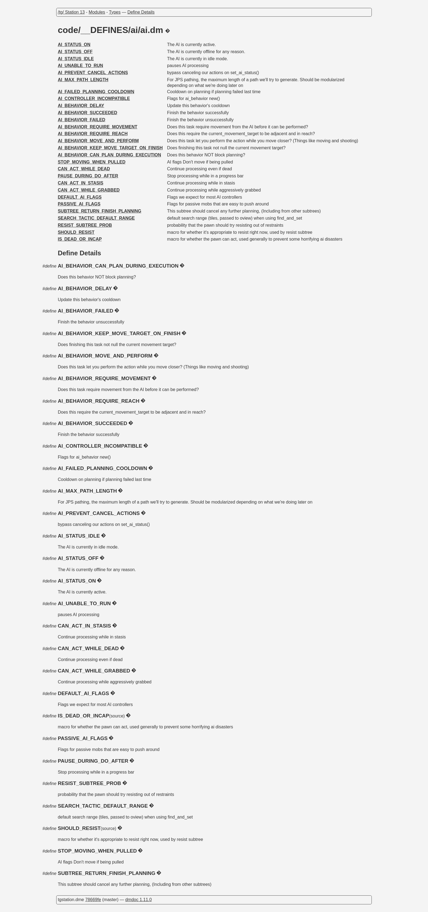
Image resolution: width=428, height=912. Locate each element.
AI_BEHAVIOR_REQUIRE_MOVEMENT (97, 127)
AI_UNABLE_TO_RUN (80, 65)
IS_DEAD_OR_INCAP (80, 239)
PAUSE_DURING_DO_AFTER (88, 176)
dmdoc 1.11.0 (138, 899)
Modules (97, 12)
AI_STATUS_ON (74, 44)
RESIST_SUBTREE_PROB (85, 225)
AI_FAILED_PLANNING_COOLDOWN (96, 91)
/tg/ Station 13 (71, 12)
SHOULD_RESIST (76, 232)
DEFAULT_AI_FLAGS (80, 197)
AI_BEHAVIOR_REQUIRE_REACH (93, 133)
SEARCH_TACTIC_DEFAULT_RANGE (96, 218)
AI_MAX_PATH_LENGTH (83, 79)
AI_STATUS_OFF (75, 51)
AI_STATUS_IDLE (76, 58)
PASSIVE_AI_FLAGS (79, 204)
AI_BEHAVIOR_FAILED (81, 119)
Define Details (141, 12)
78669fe (93, 899)
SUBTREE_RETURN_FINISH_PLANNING (99, 211)
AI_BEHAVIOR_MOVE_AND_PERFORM (98, 140)
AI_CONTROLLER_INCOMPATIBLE (94, 98)
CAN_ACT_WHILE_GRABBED (89, 190)
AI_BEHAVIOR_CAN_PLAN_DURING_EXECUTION (109, 155)
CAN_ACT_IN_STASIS (80, 183)
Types (115, 12)
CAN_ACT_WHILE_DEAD (84, 168)
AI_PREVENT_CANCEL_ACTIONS (93, 72)
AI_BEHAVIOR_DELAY (81, 105)
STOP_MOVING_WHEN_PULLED (92, 162)
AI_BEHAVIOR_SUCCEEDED (87, 112)
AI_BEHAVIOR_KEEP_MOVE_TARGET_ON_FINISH (110, 148)
